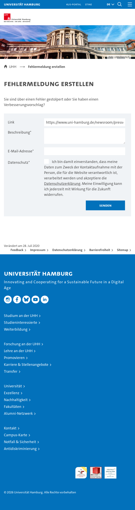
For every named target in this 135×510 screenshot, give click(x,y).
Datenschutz (19, 162)
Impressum (37, 250)
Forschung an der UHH (22, 344)
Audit (93, 469)
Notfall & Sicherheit (20, 441)
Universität (13, 386)
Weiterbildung (15, 329)
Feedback (17, 250)
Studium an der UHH (21, 315)
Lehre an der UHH (18, 350)
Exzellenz (11, 392)
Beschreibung (19, 132)
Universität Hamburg (22, 4)
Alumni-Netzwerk (18, 413)
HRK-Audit (108, 471)
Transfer (10, 371)
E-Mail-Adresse (21, 151)
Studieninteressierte (20, 322)
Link (11, 122)
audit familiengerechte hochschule (81, 473)
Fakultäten (12, 406)
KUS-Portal (73, 4)
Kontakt (10, 428)
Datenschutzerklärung (62, 183)
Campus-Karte (15, 435)
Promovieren (14, 357)
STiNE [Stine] (88, 4)
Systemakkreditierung (125, 469)
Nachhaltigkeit (16, 399)
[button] (109, 4)
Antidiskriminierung (20, 448)
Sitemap (122, 250)
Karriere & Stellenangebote (26, 364)
